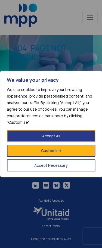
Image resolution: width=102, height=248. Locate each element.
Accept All (51, 135)
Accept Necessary (51, 165)
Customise (51, 150)
